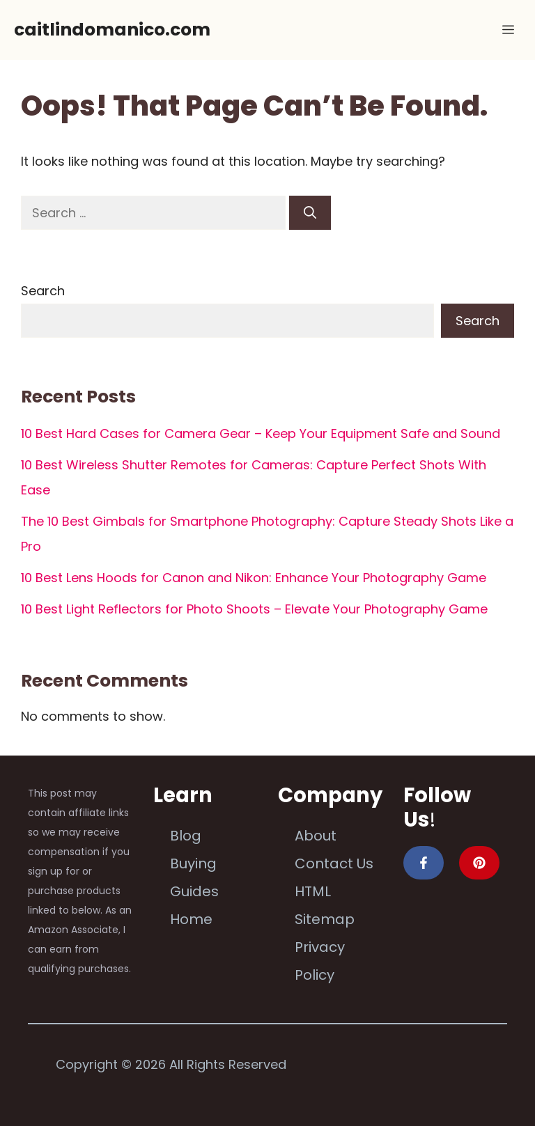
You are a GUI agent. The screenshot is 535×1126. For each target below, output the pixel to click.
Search (43, 290)
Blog (185, 835)
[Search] (310, 213)
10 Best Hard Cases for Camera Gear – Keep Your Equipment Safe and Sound (260, 433)
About (315, 835)
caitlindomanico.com (112, 29)
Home (191, 919)
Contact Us (334, 863)
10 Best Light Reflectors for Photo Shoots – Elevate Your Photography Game (254, 609)
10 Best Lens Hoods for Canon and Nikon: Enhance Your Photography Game (253, 577)
